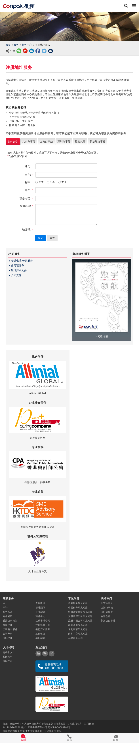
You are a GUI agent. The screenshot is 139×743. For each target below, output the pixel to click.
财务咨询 (8, 616)
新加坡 (98, 141)
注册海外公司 (42, 625)
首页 (8, 44)
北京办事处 (107, 603)
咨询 (12, 141)
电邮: (29, 190)
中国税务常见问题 (78, 607)
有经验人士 (9, 652)
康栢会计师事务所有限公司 (32, 727)
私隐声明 (15, 723)
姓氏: (29, 166)
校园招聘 (8, 656)
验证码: (27, 229)
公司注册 (8, 625)
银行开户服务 (42, 629)
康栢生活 (8, 661)
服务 (16, 44)
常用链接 (89, 723)
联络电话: (26, 198)
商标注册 (8, 638)
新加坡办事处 (108, 620)
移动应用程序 (74, 723)
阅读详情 (101, 336)
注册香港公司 (42, 620)
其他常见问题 (75, 638)
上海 (46, 141)
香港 (80, 141)
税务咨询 (8, 612)
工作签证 (40, 633)
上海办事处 (107, 607)
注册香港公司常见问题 (80, 612)
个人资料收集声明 (31, 723)
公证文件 (16, 275)
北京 (28, 141)
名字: (29, 174)
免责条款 (48, 723)
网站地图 (60, 723)
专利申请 (40, 603)
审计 (5, 607)
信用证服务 (17, 265)
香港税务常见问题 (78, 603)
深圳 (63, 141)
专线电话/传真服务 (22, 260)
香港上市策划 (10, 620)
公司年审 (8, 633)
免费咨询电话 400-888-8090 (54, 666)
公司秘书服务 (10, 629)
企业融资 (40, 612)
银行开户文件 (19, 270)
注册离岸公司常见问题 (80, 616)
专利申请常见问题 (78, 629)
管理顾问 (40, 607)
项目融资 (40, 638)
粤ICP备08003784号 (59, 727)
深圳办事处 (107, 612)
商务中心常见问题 (78, 633)
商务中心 (27, 44)
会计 (5, 603)
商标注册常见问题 (78, 625)
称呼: (29, 182)
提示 (6, 723)
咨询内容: (26, 205)
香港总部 (106, 616)
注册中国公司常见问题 (80, 620)
